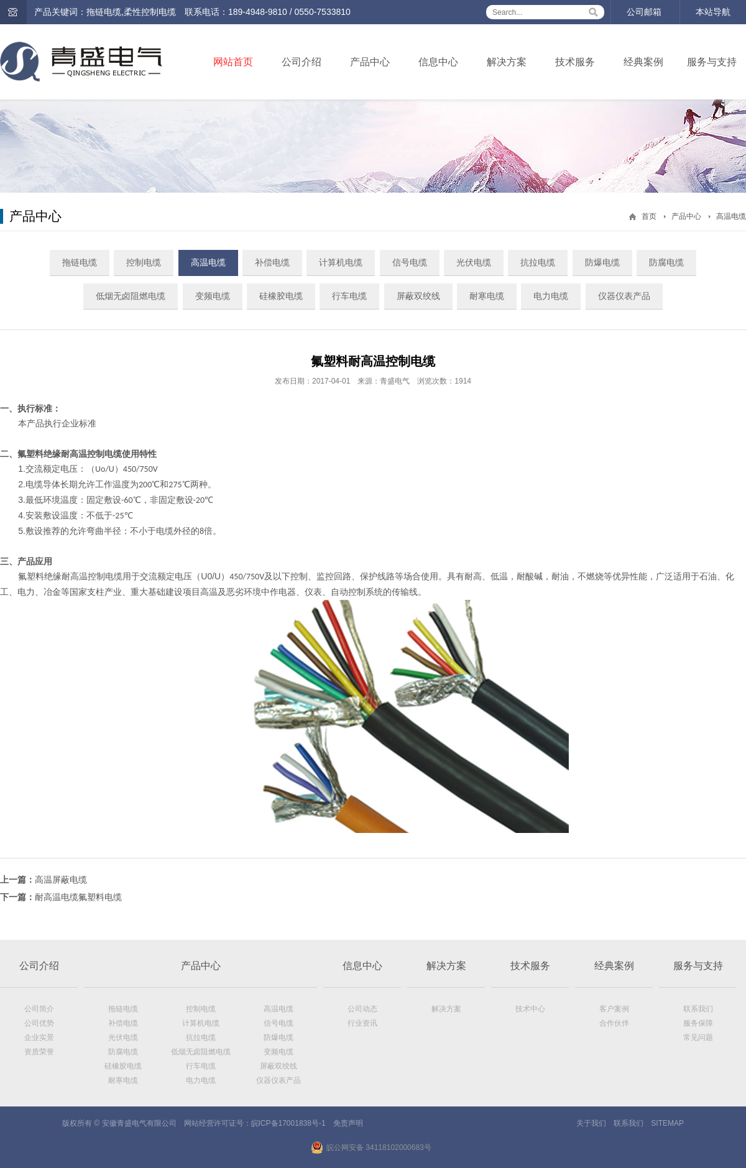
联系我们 (698, 1009)
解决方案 (507, 62)
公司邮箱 (644, 12)
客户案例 (614, 1009)
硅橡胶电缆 (281, 296)
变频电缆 (212, 296)
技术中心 (530, 1009)
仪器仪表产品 (624, 296)
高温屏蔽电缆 (61, 880)
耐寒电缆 (486, 296)
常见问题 (698, 1037)
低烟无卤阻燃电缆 (130, 296)
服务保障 (698, 1023)
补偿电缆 (272, 262)
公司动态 (362, 1009)
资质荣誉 (39, 1051)
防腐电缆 (666, 262)
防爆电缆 (602, 262)
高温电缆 (731, 216)
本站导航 (713, 12)
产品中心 (370, 62)
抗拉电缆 (537, 262)
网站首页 (233, 62)
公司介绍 (301, 62)
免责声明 (348, 1123)
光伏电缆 (473, 262)
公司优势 (39, 1023)
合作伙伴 (614, 1023)
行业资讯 (362, 1023)
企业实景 (39, 1037)
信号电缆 (409, 262)
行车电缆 (349, 296)
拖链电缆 (79, 262)
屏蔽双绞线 (418, 296)
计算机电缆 (340, 262)
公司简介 (39, 1009)
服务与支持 (712, 62)
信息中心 (438, 62)
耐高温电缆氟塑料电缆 (78, 897)
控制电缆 (143, 262)
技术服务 (575, 62)
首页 (649, 216)
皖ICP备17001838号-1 (288, 1123)
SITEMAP (667, 1123)
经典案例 (643, 62)
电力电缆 (550, 296)
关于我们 (591, 1123)
